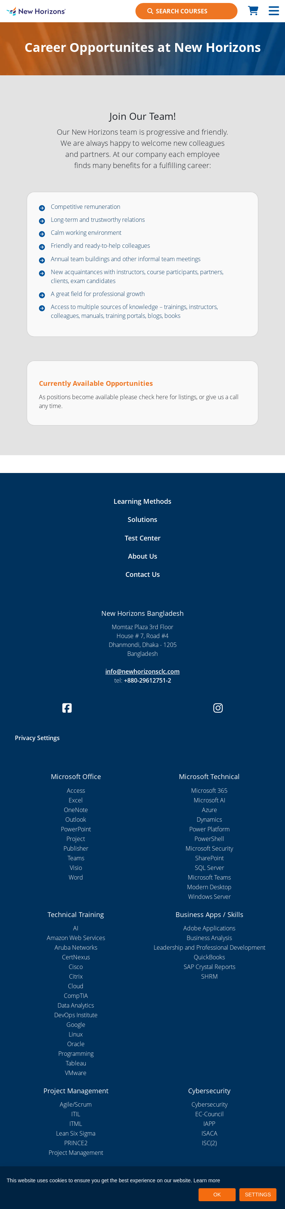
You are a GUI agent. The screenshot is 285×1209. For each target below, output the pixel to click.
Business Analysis (209, 938)
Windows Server (209, 897)
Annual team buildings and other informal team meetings (125, 259)
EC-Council (209, 1114)
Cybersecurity (209, 1104)
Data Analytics (76, 1005)
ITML (75, 1124)
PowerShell (209, 839)
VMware (75, 1073)
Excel (76, 800)
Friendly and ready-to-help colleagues (100, 246)
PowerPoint (76, 829)
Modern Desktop (209, 887)
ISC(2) (209, 1143)
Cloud (75, 986)
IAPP (209, 1124)
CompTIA (76, 996)
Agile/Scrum (76, 1104)
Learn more (207, 1180)
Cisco (76, 967)
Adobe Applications (209, 928)
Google (75, 1025)
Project (75, 839)
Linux (76, 1034)
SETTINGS (258, 1194)
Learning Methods (142, 501)
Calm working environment (86, 233)
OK (217, 1194)
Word (76, 877)
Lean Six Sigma (75, 1133)
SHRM (209, 976)
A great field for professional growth (98, 294)
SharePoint (209, 858)
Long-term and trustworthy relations (98, 220)
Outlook (75, 819)
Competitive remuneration (85, 207)
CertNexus (76, 957)
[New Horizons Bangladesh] (35, 11)
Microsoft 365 (209, 790)
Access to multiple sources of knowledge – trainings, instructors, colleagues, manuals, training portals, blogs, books (134, 311)
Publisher (75, 848)
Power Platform (209, 829)
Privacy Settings (37, 738)
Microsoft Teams (209, 877)
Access (76, 790)
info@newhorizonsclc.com (142, 671)
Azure (209, 810)
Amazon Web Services (76, 938)
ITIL (75, 1114)
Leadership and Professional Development (209, 947)
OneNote (76, 810)
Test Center (143, 537)
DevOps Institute (76, 1015)
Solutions (142, 519)
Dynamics (209, 819)
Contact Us (142, 574)
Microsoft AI (209, 800)
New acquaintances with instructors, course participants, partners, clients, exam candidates (137, 276)
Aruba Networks (76, 947)
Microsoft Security (209, 848)
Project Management (76, 1153)
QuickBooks (209, 957)
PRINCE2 (76, 1143)
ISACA (209, 1133)
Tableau (76, 1063)
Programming (76, 1053)
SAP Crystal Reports (209, 967)
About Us (142, 556)
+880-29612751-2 (147, 680)
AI (75, 928)
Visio (76, 868)
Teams (76, 858)
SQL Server (209, 868)
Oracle (76, 1044)
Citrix (76, 976)
